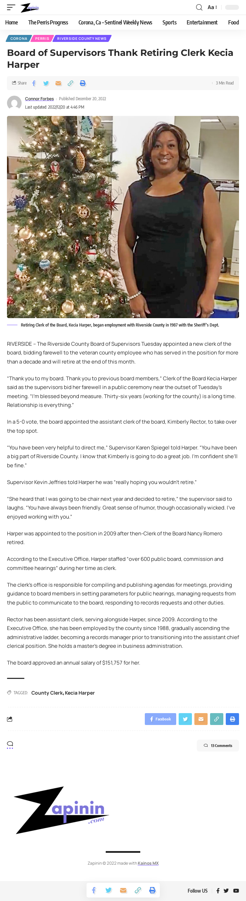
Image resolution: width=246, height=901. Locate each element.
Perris (42, 38)
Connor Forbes (39, 99)
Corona (18, 38)
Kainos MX (148, 863)
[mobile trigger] (13, 7)
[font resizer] (212, 7)
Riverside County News (82, 38)
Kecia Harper (80, 692)
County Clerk (47, 692)
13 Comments (218, 746)
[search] (199, 7)
